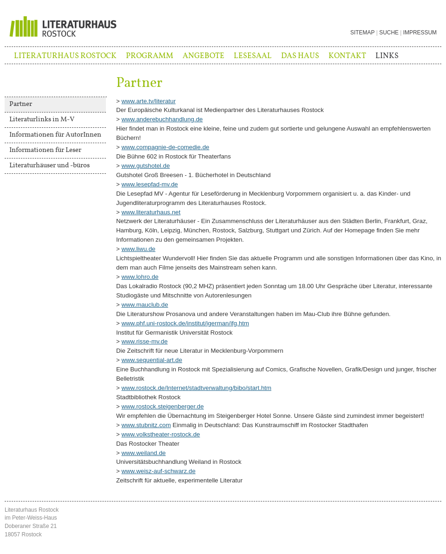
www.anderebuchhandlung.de (162, 119)
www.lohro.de (139, 276)
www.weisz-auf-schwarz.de (158, 471)
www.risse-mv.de (144, 341)
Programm (149, 56)
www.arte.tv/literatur (148, 101)
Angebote (203, 56)
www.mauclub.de (144, 304)
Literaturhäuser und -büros (49, 165)
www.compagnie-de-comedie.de (165, 147)
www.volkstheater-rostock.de (160, 434)
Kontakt (347, 56)
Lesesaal (253, 56)
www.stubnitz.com (146, 425)
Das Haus (300, 56)
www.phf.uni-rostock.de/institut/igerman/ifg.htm (185, 323)
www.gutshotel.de (145, 165)
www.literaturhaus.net (150, 212)
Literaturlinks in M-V (41, 119)
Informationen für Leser (45, 150)
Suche (389, 32)
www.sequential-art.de (151, 359)
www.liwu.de (138, 248)
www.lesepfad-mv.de (149, 184)
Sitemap (362, 32)
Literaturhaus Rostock (65, 56)
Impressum (420, 32)
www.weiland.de (143, 452)
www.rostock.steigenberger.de (162, 406)
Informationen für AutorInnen (55, 134)
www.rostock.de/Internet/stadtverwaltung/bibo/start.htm (196, 387)
